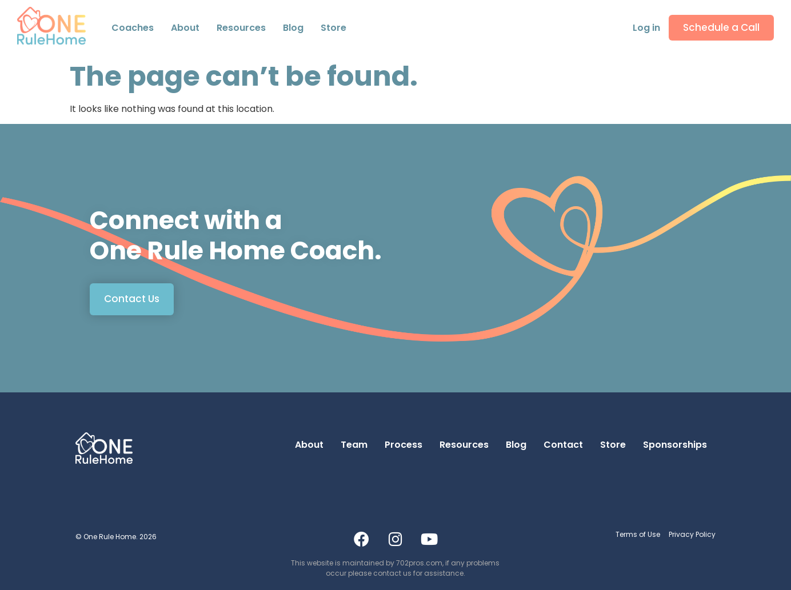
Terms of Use (638, 534)
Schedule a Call (721, 27)
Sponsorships (675, 444)
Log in (646, 27)
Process (403, 444)
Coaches (132, 27)
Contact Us (131, 299)
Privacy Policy (692, 534)
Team (354, 444)
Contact (563, 444)
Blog (293, 27)
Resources (241, 27)
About (309, 444)
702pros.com (419, 563)
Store (333, 27)
